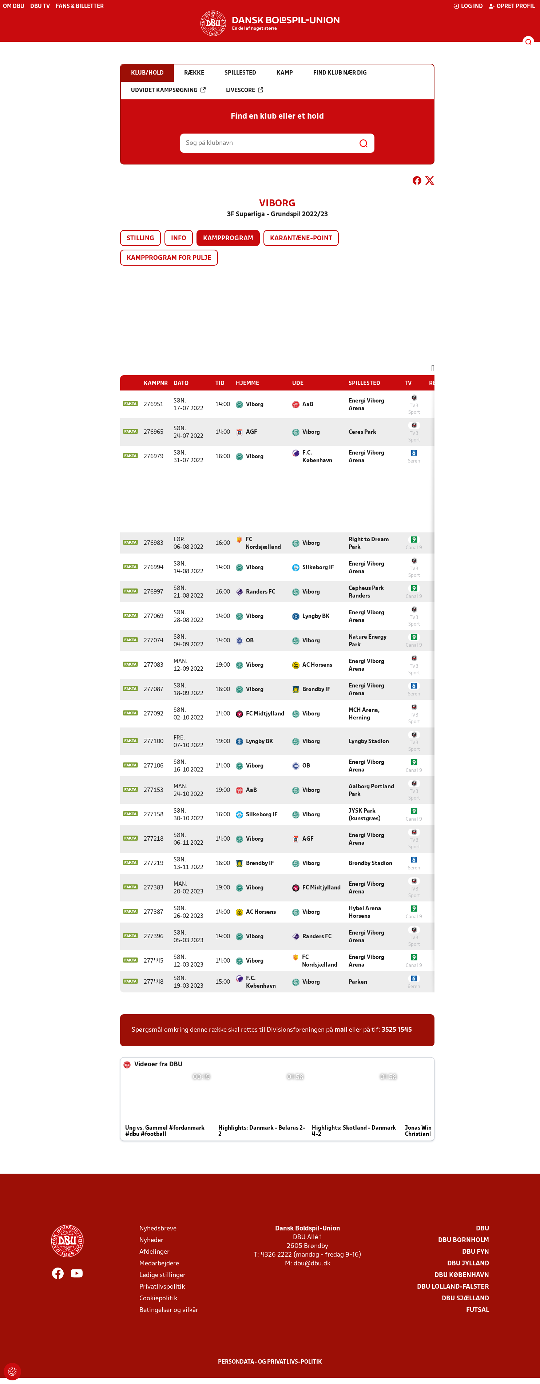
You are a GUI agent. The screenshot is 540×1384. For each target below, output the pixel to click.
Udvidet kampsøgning (168, 90)
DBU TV (40, 6)
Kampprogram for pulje (169, 258)
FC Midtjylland (265, 714)
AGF (251, 432)
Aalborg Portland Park (371, 790)
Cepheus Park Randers (366, 592)
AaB (307, 404)
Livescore (244, 90)
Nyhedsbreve (157, 1229)
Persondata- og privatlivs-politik (270, 1362)
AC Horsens (317, 665)
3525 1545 (397, 1030)
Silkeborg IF (318, 567)
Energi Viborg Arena (366, 404)
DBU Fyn (475, 1252)
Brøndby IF (316, 689)
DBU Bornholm (463, 1240)
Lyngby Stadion (369, 741)
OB (250, 640)
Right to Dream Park (369, 543)
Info (178, 238)
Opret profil (512, 6)
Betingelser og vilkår (168, 1310)
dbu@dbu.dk (312, 1264)
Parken (358, 982)
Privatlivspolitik (162, 1287)
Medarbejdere (159, 1264)
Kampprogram (228, 238)
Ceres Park (362, 432)
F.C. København (317, 457)
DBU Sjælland (465, 1299)
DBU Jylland (468, 1264)
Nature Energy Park (367, 641)
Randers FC (260, 592)
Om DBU (13, 6)
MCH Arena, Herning (364, 714)
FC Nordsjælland (263, 543)
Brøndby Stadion (370, 863)
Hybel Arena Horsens (365, 912)
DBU (482, 1229)
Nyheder (151, 1240)
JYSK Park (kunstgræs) (365, 815)
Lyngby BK (316, 616)
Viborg (254, 404)
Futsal (477, 1310)
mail (341, 1030)
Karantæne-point (301, 238)
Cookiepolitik (158, 1299)
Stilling (140, 238)
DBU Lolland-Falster (453, 1287)
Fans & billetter (80, 6)
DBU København (461, 1275)
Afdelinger (154, 1252)
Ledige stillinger (162, 1275)
